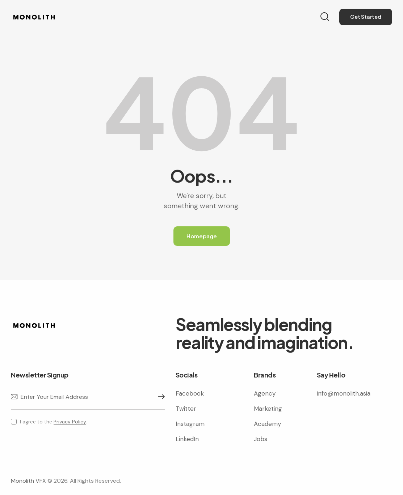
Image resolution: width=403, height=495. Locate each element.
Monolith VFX (28, 481)
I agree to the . (53, 421)
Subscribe (159, 397)
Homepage (201, 235)
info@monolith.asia (343, 393)
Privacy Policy (70, 421)
